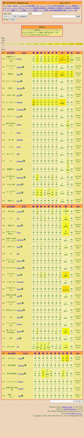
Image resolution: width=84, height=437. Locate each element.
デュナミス (29, 8)
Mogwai (21, 389)
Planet (19, 169)
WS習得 (54, 6)
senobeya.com (67, 407)
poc (18, 346)
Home (9, 6)
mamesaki (20, 161)
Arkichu (19, 212)
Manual (14, 6)
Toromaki (20, 140)
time (78, 53)
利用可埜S (61, 6)
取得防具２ (52, 8)
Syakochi (21, 374)
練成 (33, 6)
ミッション (14, 8)
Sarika (19, 74)
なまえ (24, 53)
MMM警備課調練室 (56, 10)
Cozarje (19, 303)
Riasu (18, 247)
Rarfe (18, 95)
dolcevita (20, 261)
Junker (19, 226)
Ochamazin (20, 110)
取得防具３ (61, 8)
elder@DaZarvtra (70, 409)
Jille (18, 254)
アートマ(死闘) (43, 10)
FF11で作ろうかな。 (75, 413)
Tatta (19, 396)
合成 (29, 6)
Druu (18, 296)
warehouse (20, 240)
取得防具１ (44, 8)
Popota (19, 289)
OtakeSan (20, 310)
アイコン (43, 6)
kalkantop (21, 365)
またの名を (11, 53)
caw (18, 218)
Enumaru (20, 268)
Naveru (19, 185)
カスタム (70, 10)
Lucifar (19, 193)
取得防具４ (69, 8)
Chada (20, 358)
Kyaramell (20, 282)
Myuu (19, 232)
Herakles (19, 67)
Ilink (18, 154)
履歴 (64, 10)
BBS (75, 10)
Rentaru (20, 382)
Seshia (19, 317)
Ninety (19, 133)
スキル (48, 6)
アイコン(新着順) (71, 6)
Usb (18, 338)
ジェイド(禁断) (10, 10)
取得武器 (36, 8)
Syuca (18, 147)
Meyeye (19, 59)
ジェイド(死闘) (32, 10)
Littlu (18, 275)
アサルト (21, 8)
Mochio (19, 331)
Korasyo (19, 324)
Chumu (19, 125)
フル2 (37, 6)
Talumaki (20, 88)
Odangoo (19, 102)
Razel (18, 201)
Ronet (18, 81)
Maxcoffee (20, 178)
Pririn (18, 117)
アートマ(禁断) (21, 10)
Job (26, 6)
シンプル (22, 6)
